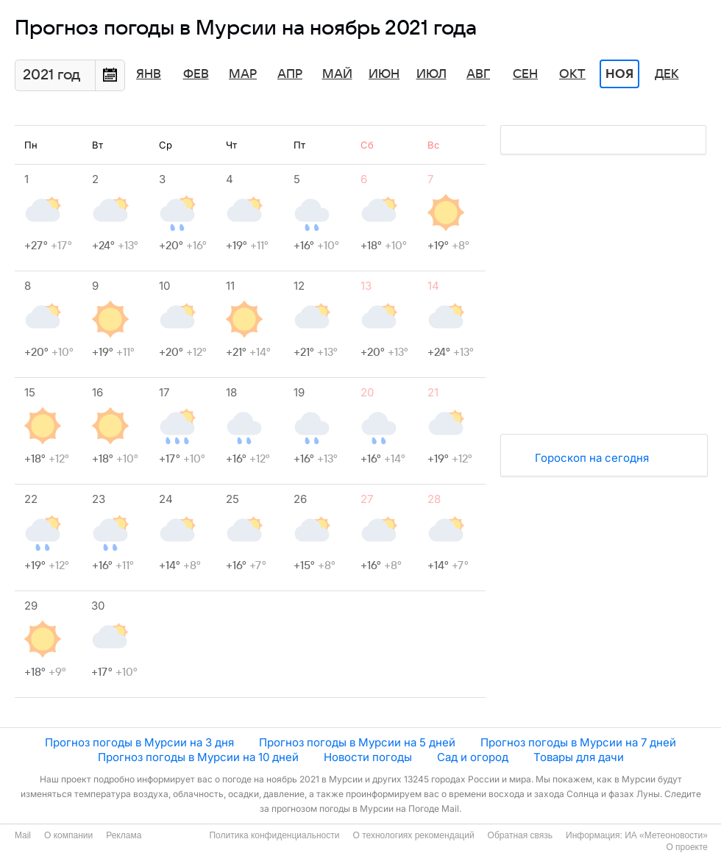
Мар (243, 74)
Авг (478, 74)
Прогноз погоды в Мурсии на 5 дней (357, 742)
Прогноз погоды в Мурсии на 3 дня (139, 742)
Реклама (123, 835)
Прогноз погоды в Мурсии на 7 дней (578, 742)
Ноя (619, 74)
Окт (572, 74)
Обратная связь (520, 835)
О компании (68, 835)
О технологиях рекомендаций (413, 835)
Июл (431, 74)
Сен (525, 74)
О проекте (687, 847)
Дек (667, 74)
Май (337, 74)
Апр (289, 74)
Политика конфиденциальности (274, 835)
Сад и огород (472, 757)
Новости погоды (368, 757)
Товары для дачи (578, 757)
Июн (384, 74)
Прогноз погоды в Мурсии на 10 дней (198, 757)
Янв (148, 74)
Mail (23, 835)
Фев (196, 74)
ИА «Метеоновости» (666, 835)
